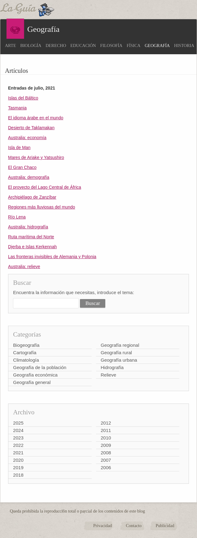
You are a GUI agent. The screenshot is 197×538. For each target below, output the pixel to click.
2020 (18, 460)
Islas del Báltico (23, 97)
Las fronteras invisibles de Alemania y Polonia (52, 256)
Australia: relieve (24, 266)
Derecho (56, 45)
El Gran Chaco (22, 167)
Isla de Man (19, 147)
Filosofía (111, 45)
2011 (106, 430)
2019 (18, 467)
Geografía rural (116, 352)
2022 (18, 445)
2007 (106, 460)
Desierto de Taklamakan (31, 127)
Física (133, 45)
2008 (106, 452)
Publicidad (165, 525)
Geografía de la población (39, 367)
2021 (18, 452)
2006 (106, 467)
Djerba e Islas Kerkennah (32, 246)
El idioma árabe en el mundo (35, 117)
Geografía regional (120, 345)
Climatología (26, 360)
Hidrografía (112, 367)
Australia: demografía (28, 177)
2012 (106, 423)
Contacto (134, 525)
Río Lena (17, 216)
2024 (18, 430)
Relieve (108, 374)
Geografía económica (35, 374)
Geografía (157, 45)
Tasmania (17, 107)
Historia (184, 45)
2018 (18, 475)
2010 (106, 437)
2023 (18, 437)
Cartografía (24, 352)
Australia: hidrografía (28, 226)
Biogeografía (26, 345)
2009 (106, 445)
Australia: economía (27, 137)
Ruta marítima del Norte (31, 236)
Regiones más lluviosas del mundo (41, 207)
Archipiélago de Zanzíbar (32, 197)
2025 (18, 423)
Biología (31, 45)
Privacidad (102, 525)
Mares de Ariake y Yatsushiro (36, 157)
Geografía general (31, 382)
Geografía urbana (119, 360)
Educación (83, 45)
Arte (10, 45)
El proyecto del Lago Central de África (44, 187)
